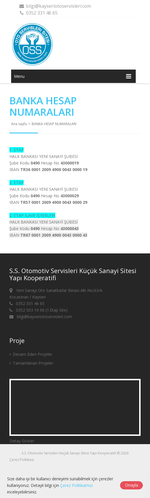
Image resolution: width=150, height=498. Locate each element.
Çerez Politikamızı (76, 485)
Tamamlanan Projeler (31, 363)
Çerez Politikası (21, 459)
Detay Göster (21, 441)
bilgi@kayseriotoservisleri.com (55, 6)
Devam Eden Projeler (30, 354)
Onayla (131, 485)
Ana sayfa (19, 123)
